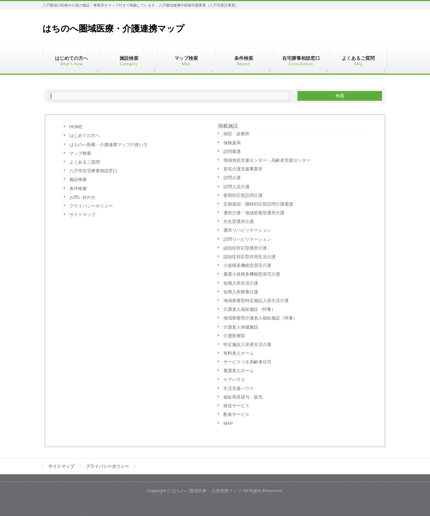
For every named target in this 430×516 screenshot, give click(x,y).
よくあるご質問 (84, 162)
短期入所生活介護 (240, 283)
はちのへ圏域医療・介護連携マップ (113, 28)
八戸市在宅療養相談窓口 (93, 170)
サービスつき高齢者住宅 (247, 361)
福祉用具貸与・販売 (243, 397)
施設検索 (78, 179)
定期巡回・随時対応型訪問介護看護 (258, 204)
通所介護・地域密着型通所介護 (253, 212)
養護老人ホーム (238, 370)
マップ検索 (80, 153)
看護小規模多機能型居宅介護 (251, 274)
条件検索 (78, 188)
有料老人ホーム (238, 353)
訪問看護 (232, 151)
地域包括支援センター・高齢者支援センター (267, 160)
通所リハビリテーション (247, 230)
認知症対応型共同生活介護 (249, 256)
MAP (228, 423)
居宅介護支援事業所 (243, 169)
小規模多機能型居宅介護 (247, 265)
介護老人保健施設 (240, 327)
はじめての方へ (84, 135)
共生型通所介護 (238, 221)
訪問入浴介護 (236, 186)
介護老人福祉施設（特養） (249, 309)
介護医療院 (234, 335)
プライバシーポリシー (91, 206)
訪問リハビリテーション (247, 239)
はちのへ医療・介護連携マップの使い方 (108, 144)
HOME (75, 126)
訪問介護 (232, 177)
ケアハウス (234, 379)
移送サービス (236, 405)
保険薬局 (232, 142)
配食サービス (236, 414)
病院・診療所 (236, 133)
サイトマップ (82, 214)
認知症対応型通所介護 (245, 248)
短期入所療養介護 (240, 291)
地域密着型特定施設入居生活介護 (256, 300)
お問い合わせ (82, 197)
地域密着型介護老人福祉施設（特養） (260, 318)
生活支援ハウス (238, 388)
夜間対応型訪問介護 (243, 195)
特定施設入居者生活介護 (247, 344)
